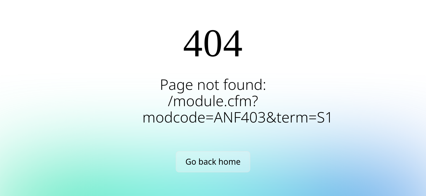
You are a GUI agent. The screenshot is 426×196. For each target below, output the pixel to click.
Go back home (213, 161)
